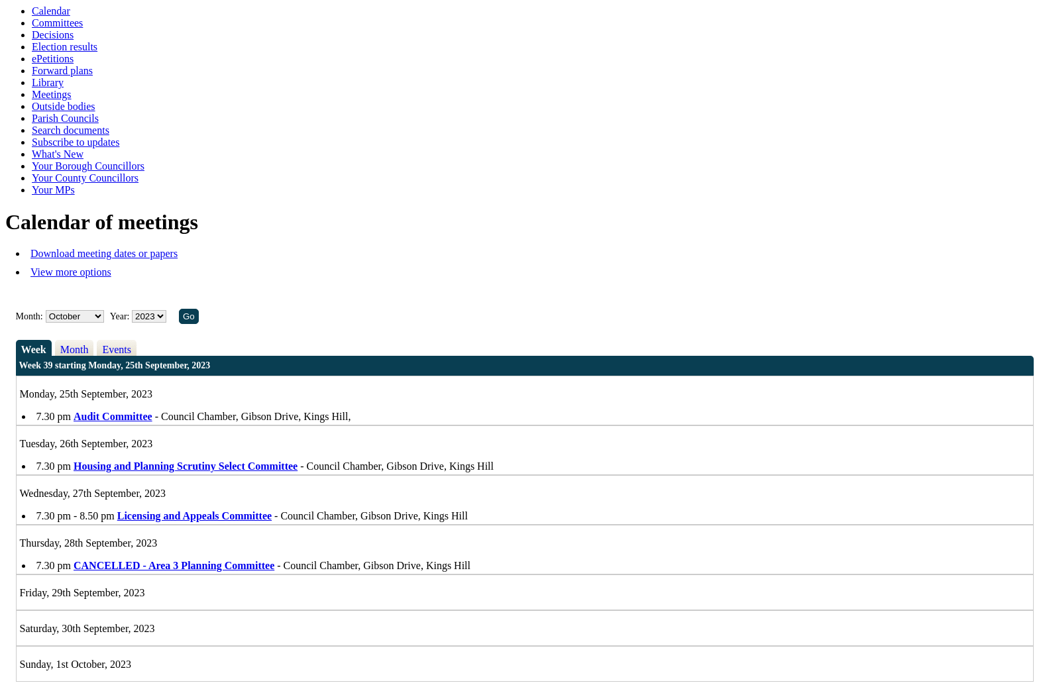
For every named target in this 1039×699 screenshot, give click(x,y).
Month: (29, 316)
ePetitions (53, 58)
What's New (57, 154)
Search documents (70, 130)
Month (74, 349)
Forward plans (62, 70)
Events (116, 349)
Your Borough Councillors (88, 166)
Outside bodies (63, 106)
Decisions (53, 34)
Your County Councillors (85, 178)
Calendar (51, 11)
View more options (70, 272)
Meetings (52, 94)
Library (48, 82)
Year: (121, 316)
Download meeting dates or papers (104, 253)
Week (33, 349)
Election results (64, 46)
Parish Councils (65, 118)
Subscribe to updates (75, 142)
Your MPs (53, 189)
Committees (57, 22)
